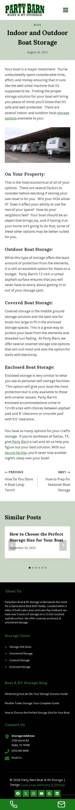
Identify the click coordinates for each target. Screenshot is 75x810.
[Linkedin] (57, 793)
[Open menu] (65, 10)
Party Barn (20, 441)
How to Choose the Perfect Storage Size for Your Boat (37, 712)
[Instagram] (33, 793)
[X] (25, 793)
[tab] (30, 568)
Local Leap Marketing (35, 785)
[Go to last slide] (12, 545)
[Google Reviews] (49, 793)
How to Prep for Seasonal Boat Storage (55, 480)
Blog (37, 24)
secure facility (16, 452)
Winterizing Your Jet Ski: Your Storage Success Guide (36, 694)
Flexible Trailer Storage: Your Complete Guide (32, 703)
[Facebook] (18, 793)
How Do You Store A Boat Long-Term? (19, 480)
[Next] (63, 545)
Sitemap (59, 785)
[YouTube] (41, 793)
